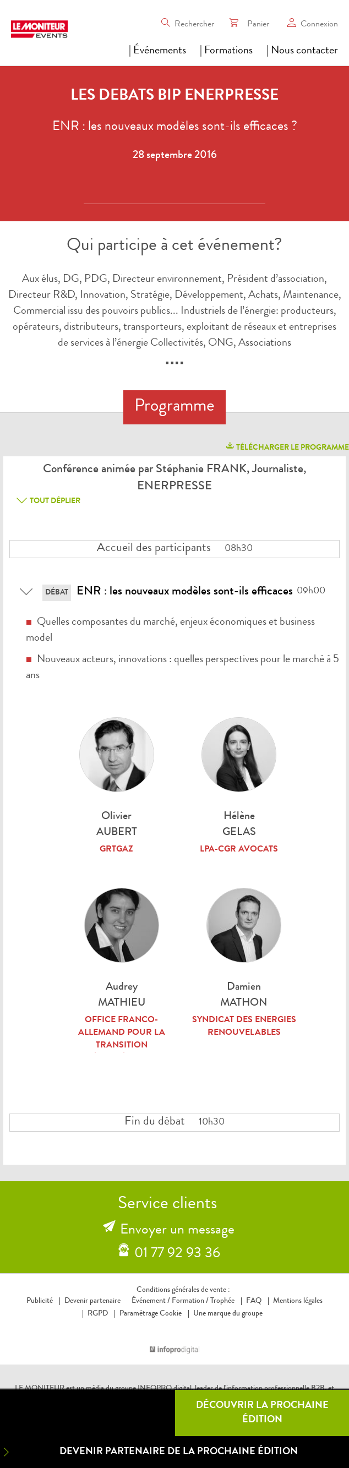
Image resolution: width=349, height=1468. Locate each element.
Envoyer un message (177, 1231)
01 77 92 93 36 (177, 1254)
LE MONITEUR (39, 1389)
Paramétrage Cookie (150, 1314)
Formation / (190, 1301)
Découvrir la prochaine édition (262, 1413)
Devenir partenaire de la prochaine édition (149, 1452)
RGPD (98, 1314)
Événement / (151, 1301)
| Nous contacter (302, 51)
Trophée (222, 1301)
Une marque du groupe (225, 1314)
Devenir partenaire (92, 1301)
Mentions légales (298, 1301)
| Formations (226, 51)
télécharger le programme (287, 446)
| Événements (157, 51)
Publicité (39, 1301)
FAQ (253, 1301)
